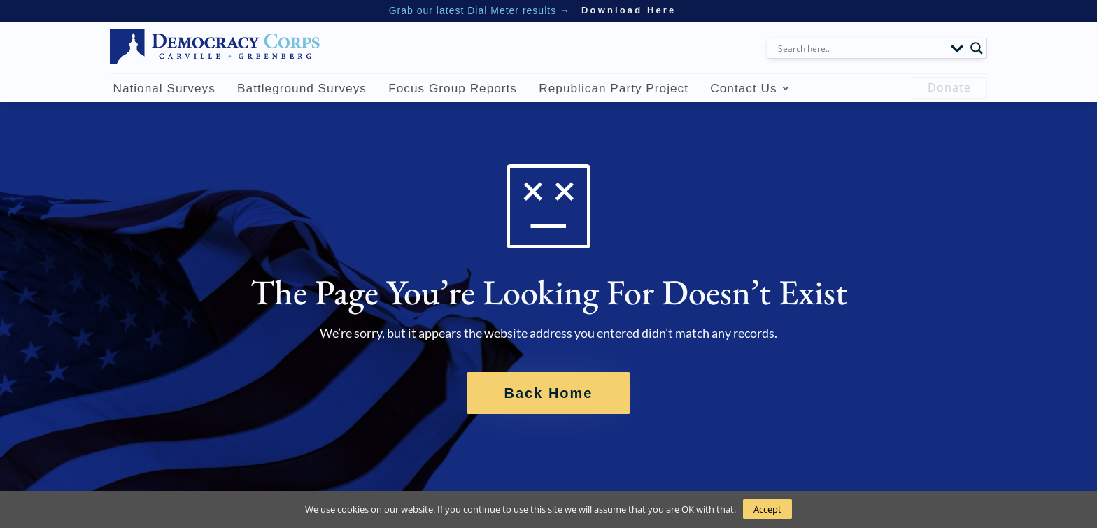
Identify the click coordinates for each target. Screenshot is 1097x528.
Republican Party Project (613, 88)
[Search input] (861, 48)
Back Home (548, 393)
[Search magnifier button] (976, 48)
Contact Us (743, 88)
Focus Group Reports (452, 88)
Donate (949, 87)
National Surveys (164, 88)
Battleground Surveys (302, 88)
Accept (767, 509)
